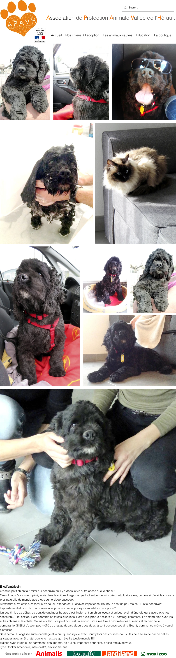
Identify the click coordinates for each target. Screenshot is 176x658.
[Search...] (147, 8)
